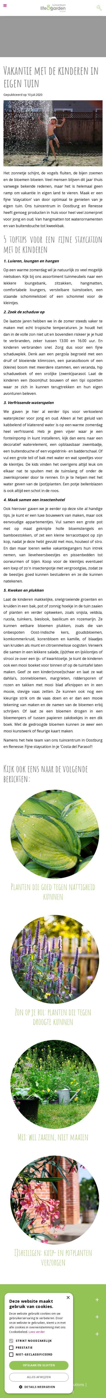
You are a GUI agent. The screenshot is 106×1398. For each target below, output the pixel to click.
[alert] (39, 1343)
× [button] (68, 1298)
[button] (39, 1387)
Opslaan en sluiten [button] (39, 1365)
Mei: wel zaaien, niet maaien (53, 1136)
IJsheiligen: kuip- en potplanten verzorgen (53, 1257)
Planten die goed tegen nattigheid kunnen (53, 891)
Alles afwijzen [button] (39, 1377)
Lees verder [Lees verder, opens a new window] (37, 1332)
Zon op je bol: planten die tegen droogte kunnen (53, 1016)
